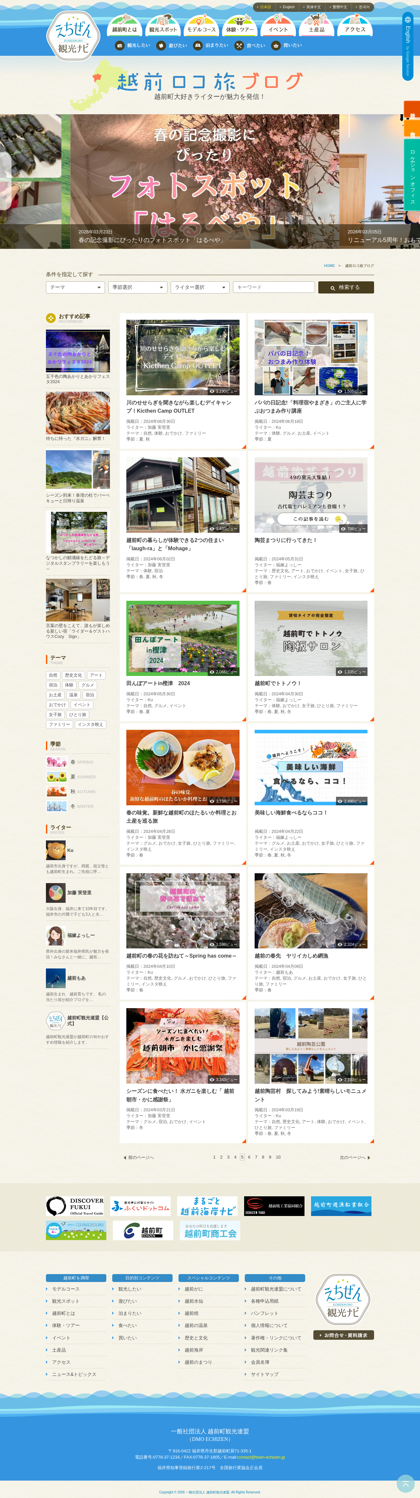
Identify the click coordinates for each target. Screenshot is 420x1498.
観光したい (129, 1289)
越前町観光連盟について (276, 1289)
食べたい (127, 1325)
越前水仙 (194, 1301)
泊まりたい (129, 1313)
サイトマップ (265, 1374)
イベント (61, 1337)
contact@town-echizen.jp (261, 1457)
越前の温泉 (196, 1325)
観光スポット (66, 1301)
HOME (329, 266)
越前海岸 (194, 1350)
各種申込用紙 (265, 1301)
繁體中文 (340, 7)
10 (278, 1157)
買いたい (127, 1337)
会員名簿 (260, 1362)
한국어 (364, 7)
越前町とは (63, 1313)
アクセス (61, 1362)
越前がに (194, 1289)
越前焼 (192, 1313)
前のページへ (141, 1157)
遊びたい (127, 1301)
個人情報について (269, 1325)
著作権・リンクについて (276, 1337)
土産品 (59, 1350)
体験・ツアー (66, 1325)
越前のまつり (198, 1362)
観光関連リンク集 (269, 1350)
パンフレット (265, 1313)
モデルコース (66, 1289)
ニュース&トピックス (74, 1374)
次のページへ (353, 1157)
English (289, 7)
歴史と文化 (196, 1337)
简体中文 (313, 7)
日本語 (265, 7)
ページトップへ (405, 1483)
